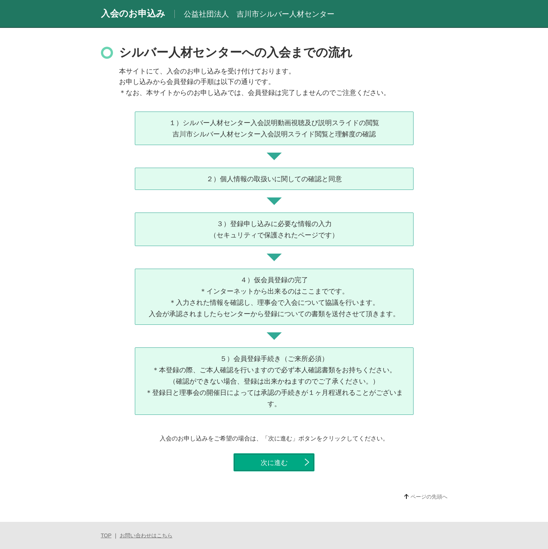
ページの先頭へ (429, 497)
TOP (106, 535)
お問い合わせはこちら (146, 535)
